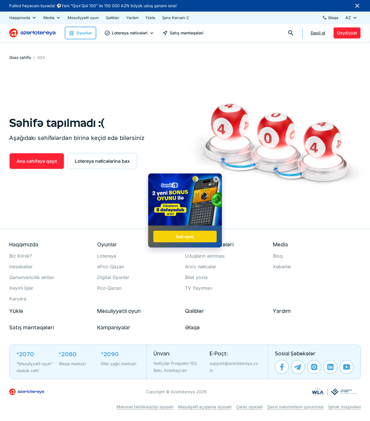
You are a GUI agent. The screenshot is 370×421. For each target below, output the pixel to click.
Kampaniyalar (113, 327)
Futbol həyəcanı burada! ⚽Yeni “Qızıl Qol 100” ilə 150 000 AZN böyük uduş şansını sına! (93, 5)
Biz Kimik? (20, 256)
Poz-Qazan (109, 288)
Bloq (278, 256)
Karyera (17, 299)
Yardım (132, 17)
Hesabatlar (21, 266)
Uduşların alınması (205, 256)
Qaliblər (112, 17)
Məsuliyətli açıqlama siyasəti (205, 407)
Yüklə (150, 17)
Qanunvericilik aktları (32, 277)
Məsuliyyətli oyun (83, 17)
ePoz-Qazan (110, 266)
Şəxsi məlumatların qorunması (295, 407)
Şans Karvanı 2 (175, 17)
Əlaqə (192, 327)
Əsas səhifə (20, 57)
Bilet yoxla (196, 277)
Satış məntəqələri (31, 327)
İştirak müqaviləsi (344, 407)
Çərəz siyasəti (249, 407)
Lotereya (106, 256)
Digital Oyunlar (113, 277)
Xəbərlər (282, 266)
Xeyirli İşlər (21, 288)
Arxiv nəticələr (200, 266)
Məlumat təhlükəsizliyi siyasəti (144, 407)
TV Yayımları (198, 288)
